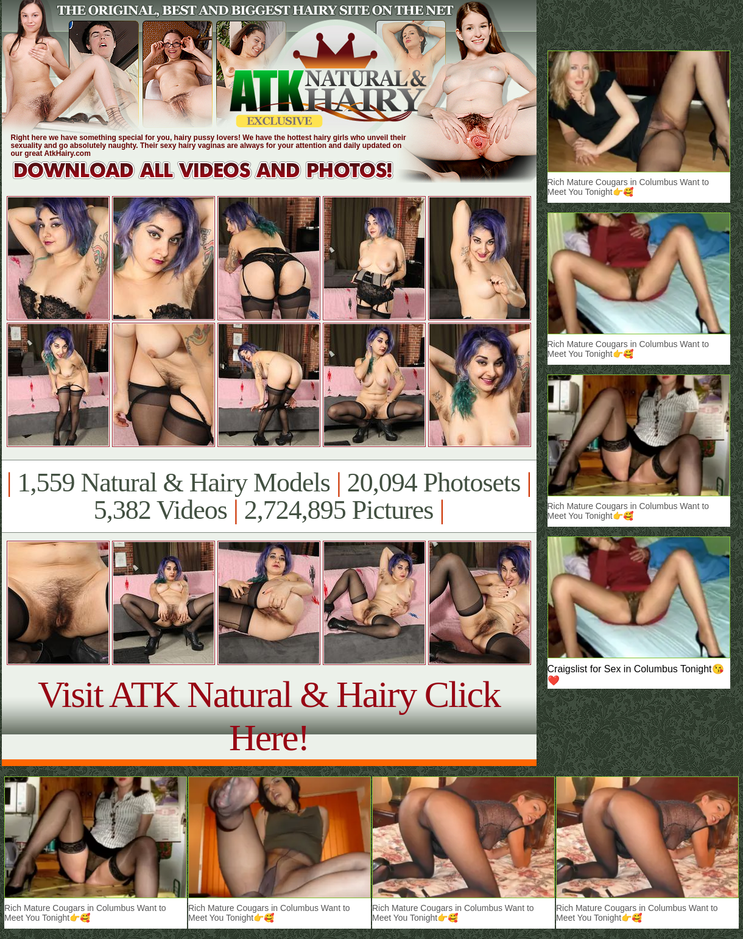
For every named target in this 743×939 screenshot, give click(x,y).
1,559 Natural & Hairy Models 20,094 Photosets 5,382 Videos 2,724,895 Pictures (269, 496)
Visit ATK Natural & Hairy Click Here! (269, 715)
